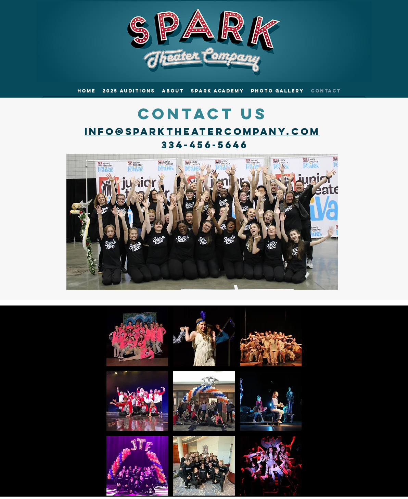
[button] (137, 336)
